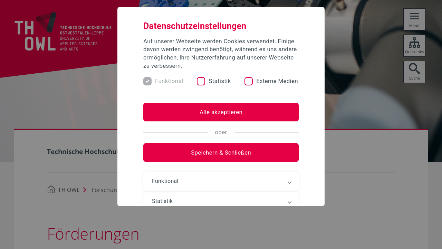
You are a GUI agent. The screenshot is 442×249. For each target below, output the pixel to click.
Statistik (220, 80)
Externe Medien (277, 80)
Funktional (169, 80)
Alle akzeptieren (221, 112)
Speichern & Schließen (221, 152)
